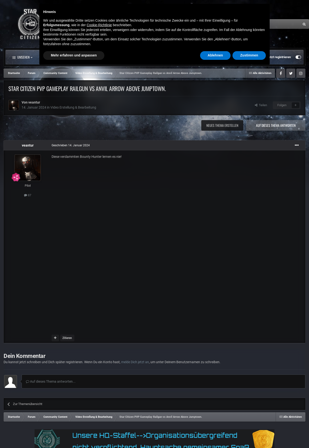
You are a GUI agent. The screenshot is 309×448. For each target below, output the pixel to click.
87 (27, 195)
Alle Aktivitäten (56, 57)
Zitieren (67, 338)
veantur (34, 102)
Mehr (195, 57)
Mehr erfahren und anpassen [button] (74, 435)
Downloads (169, 57)
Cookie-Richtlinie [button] (99, 404)
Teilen (261, 105)
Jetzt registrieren (279, 57)
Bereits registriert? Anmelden (240, 57)
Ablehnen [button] (215, 435)
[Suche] (252, 24)
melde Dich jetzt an (135, 362)
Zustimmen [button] (249, 435)
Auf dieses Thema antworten (276, 125)
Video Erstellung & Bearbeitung (73, 107)
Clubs (114, 57)
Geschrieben (71, 145)
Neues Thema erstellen (222, 125)
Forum (89, 57)
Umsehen (22, 57)
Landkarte (140, 57)
